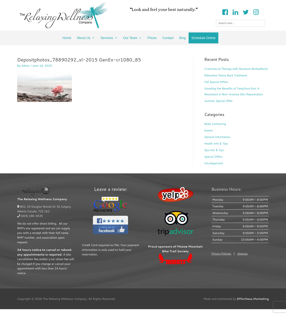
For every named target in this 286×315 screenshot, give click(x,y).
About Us (86, 38)
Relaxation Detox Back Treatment (227, 81)
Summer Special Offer (219, 106)
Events (208, 136)
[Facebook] (225, 11)
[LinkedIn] (235, 11)
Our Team (132, 38)
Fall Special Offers (216, 87)
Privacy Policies (221, 259)
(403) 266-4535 (30, 221)
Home (67, 38)
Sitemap (243, 259)
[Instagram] (256, 11)
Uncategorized (214, 169)
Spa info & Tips (214, 156)
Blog (182, 38)
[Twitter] (246, 11)
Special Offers (214, 162)
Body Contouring (215, 129)
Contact (167, 38)
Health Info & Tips (216, 149)
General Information (218, 143)
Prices (151, 38)
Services (109, 38)
